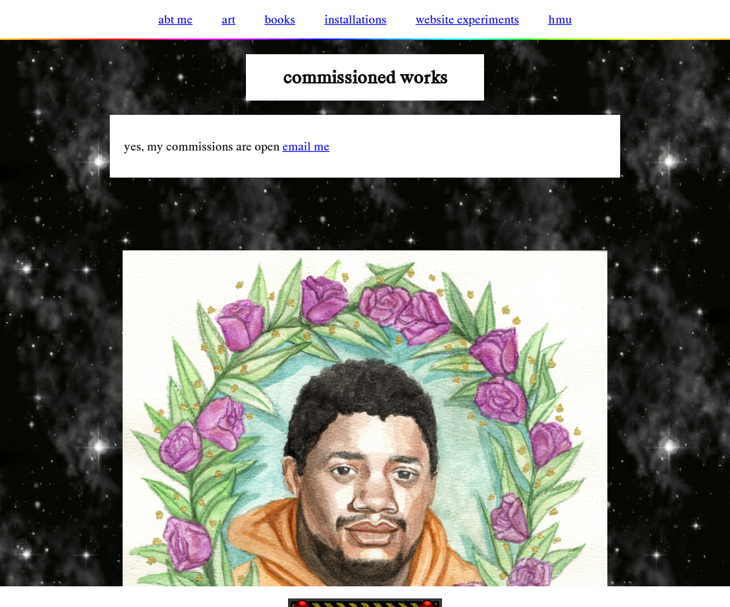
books (279, 19)
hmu (560, 19)
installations (355, 19)
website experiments (467, 19)
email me (305, 146)
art (228, 19)
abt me (175, 19)
